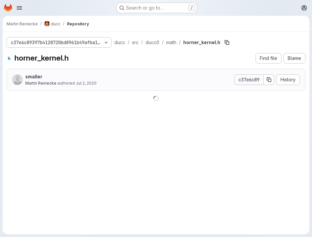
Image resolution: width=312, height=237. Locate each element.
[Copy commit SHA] (269, 79)
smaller (33, 76)
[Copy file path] (227, 42)
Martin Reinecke (40, 83)
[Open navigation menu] (19, 8)
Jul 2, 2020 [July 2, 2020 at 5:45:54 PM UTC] (86, 83)
